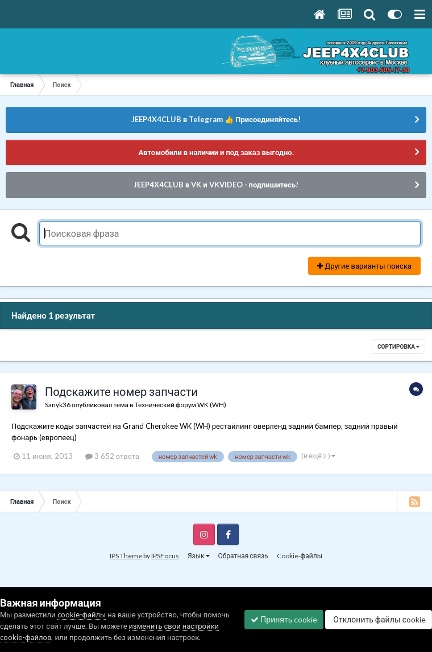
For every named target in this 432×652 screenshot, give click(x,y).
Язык (199, 555)
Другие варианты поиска (364, 265)
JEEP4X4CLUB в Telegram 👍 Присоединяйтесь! (216, 119)
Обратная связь (243, 555)
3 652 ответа (112, 456)
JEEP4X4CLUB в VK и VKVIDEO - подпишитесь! (216, 184)
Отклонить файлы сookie (378, 619)
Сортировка (398, 346)
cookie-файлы (81, 614)
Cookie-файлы (299, 555)
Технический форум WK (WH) (180, 404)
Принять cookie (284, 619)
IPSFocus (165, 555)
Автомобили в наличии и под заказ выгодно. (215, 152)
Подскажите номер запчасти (121, 391)
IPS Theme (126, 555)
